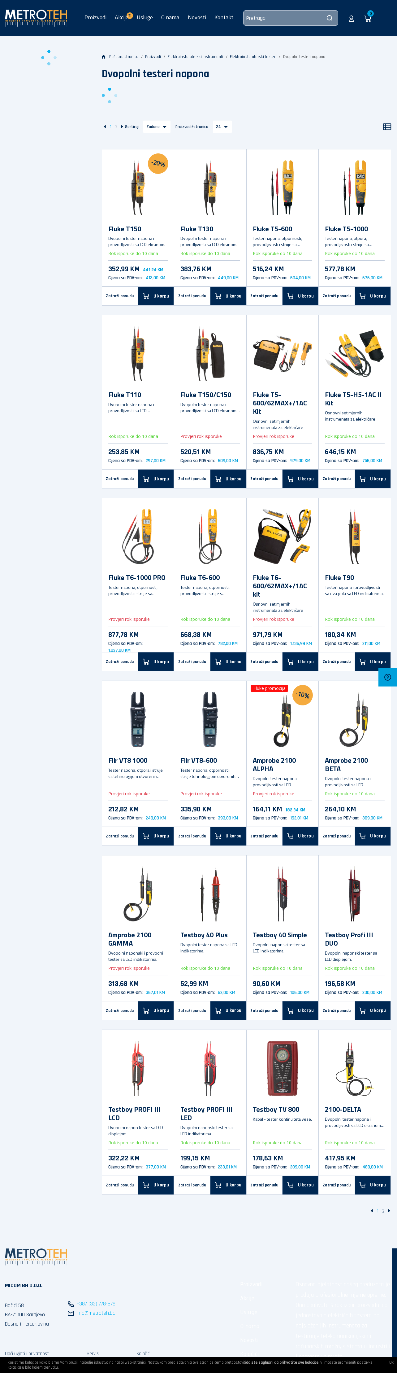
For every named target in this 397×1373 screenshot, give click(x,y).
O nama (170, 17)
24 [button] (218, 127)
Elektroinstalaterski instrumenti (195, 56)
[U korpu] (156, 295)
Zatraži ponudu (120, 296)
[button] (351, 18)
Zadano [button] (153, 127)
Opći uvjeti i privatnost (27, 1353)
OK (391, 1362)
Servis (93, 1353)
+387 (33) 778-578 (95, 1303)
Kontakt (223, 17)
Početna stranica (120, 56)
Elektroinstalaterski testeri (253, 56)
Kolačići (143, 1353)
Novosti (197, 17)
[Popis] (387, 127)
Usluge (145, 17)
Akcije (247, 1298)
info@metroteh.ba (95, 1313)
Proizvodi (95, 17)
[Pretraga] (290, 18)
